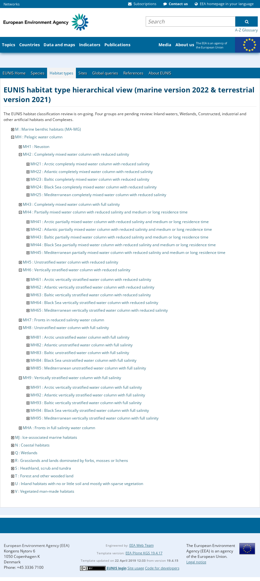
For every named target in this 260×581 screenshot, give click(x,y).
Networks (12, 4)
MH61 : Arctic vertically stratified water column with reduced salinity (90, 279)
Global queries (105, 73)
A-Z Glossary (246, 30)
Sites (82, 73)
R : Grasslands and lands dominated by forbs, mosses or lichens (71, 460)
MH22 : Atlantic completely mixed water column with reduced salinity (91, 171)
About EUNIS (160, 73)
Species (38, 73)
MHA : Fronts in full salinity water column (59, 427)
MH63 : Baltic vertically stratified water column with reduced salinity (90, 295)
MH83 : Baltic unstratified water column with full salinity (79, 352)
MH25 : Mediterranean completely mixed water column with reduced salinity (98, 194)
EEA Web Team (141, 545)
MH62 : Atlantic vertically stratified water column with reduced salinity (92, 287)
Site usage (135, 568)
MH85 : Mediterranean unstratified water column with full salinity (88, 368)
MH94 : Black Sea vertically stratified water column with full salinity (89, 410)
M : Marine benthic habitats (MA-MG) (48, 129)
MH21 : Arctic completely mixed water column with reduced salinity (90, 164)
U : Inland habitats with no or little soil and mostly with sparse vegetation (79, 483)
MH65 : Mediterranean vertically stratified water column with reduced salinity (99, 310)
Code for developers (162, 568)
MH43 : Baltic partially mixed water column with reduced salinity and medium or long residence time (119, 237)
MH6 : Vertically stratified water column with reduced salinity (76, 270)
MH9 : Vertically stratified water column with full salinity (72, 377)
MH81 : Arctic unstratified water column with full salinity (79, 337)
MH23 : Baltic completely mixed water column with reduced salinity (89, 179)
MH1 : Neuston (36, 146)
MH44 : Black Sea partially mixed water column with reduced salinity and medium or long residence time (123, 244)
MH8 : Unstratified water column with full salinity (66, 327)
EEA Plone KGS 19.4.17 (144, 553)
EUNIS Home (14, 73)
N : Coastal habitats (32, 445)
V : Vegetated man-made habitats (44, 491)
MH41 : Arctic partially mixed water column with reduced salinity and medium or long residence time (119, 221)
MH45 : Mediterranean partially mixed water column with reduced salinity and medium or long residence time (127, 252)
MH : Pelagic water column (38, 137)
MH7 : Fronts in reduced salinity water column (63, 320)
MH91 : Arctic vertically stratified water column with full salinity (86, 387)
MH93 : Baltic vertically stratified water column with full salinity (86, 402)
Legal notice (196, 561)
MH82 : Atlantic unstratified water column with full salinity (81, 345)
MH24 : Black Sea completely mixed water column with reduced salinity (93, 187)
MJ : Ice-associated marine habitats (46, 437)
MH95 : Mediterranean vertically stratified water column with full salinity (94, 418)
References (133, 73)
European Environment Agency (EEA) (36, 545)
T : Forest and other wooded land (44, 476)
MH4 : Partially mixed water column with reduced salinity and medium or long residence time (105, 212)
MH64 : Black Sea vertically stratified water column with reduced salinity (94, 302)
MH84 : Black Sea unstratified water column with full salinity (83, 360)
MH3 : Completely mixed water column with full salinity (71, 204)
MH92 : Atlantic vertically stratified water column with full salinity (87, 395)
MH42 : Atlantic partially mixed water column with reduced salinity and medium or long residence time (121, 229)
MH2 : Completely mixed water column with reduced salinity (76, 154)
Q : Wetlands (26, 452)
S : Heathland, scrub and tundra (43, 468)
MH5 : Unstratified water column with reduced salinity (70, 262)
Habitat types (61, 73)
